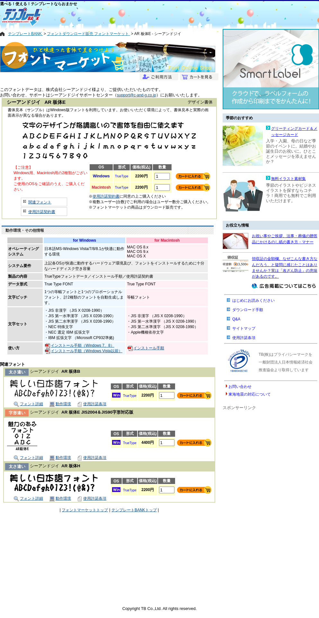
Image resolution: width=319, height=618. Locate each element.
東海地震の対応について (249, 394)
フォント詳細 (28, 404)
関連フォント (39, 202)
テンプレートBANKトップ (134, 510)
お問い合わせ (240, 386)
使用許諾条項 (91, 404)
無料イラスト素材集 (288, 178)
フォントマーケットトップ (85, 510)
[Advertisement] (136, 16)
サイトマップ (243, 328)
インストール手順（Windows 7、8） (79, 345)
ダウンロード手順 (247, 310)
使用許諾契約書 (41, 212)
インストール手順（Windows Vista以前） (83, 351)
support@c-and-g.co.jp (136, 95)
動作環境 (60, 404)
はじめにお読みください (253, 300)
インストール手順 (146, 348)
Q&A (236, 319)
